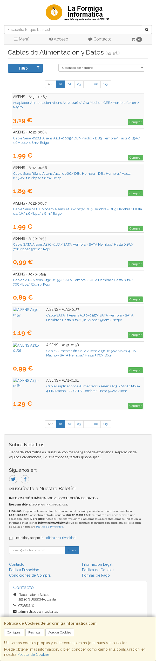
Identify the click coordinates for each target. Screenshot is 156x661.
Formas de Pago (96, 575)
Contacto (100, 39)
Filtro (29, 68)
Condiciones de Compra (30, 575)
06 (96, 84)
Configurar (14, 632)
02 (70, 84)
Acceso (58, 39)
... (87, 84)
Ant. (50, 84)
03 (79, 84)
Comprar (135, 122)
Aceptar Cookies (59, 632)
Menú (21, 39)
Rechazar (35, 632)
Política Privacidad (24, 570)
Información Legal (97, 564)
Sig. (105, 84)
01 (60, 84)
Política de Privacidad (49, 526)
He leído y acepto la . (45, 538)
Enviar (72, 550)
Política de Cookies (33, 654)
